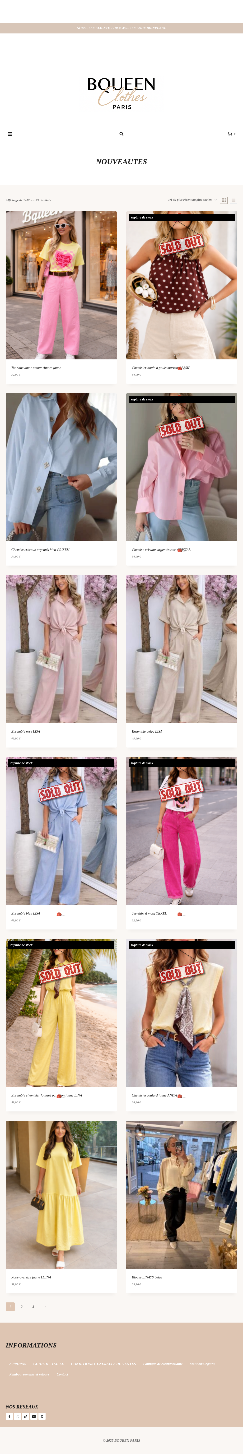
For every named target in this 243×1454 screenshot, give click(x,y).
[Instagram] (17, 1416)
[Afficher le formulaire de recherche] (121, 134)
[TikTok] (25, 1416)
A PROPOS (17, 1364)
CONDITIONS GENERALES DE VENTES (103, 1364)
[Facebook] (9, 1416)
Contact (62, 1374)
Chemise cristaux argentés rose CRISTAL (161, 550)
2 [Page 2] (22, 1307)
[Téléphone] (42, 1416)
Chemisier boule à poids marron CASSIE (161, 368)
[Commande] (192, 200)
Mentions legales (202, 1364)
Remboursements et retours (29, 1374)
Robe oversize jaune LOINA (31, 1277)
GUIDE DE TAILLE (48, 1364)
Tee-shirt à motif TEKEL (149, 913)
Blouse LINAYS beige (147, 1277)
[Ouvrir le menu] (10, 134)
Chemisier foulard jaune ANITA (154, 1095)
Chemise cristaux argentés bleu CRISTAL (40, 550)
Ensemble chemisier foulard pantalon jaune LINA (46, 1095)
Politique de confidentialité (163, 1364)
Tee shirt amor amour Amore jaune (36, 368)
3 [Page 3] (33, 1307)
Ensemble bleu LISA (25, 913)
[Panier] (232, 134)
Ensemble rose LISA (25, 731)
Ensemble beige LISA (147, 731)
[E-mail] (33, 1416)
